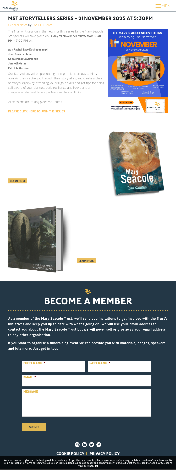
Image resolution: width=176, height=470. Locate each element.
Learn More (17, 181)
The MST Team (42, 25)
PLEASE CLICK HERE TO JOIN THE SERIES (36, 111)
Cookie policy (68, 454)
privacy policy (107, 454)
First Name (34, 363)
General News (17, 25)
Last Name (99, 363)
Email (29, 377)
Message (30, 392)
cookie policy (86, 462)
